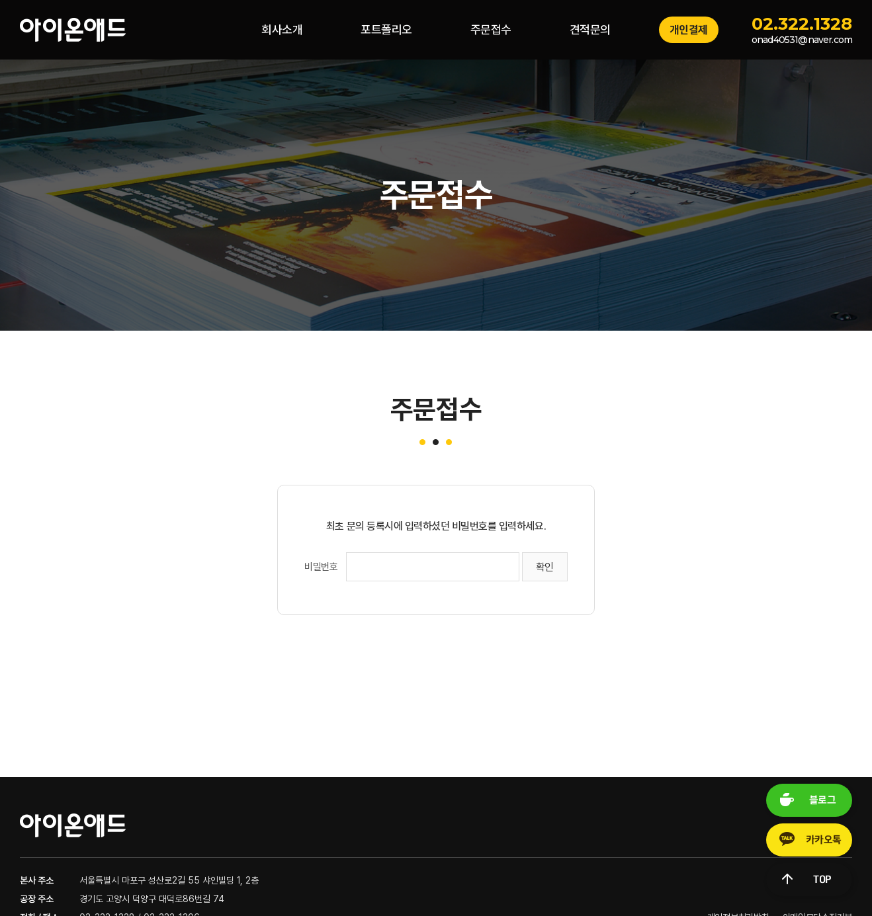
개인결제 (689, 29)
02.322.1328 (802, 23)
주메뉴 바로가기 (0, 0)
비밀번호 (320, 567)
